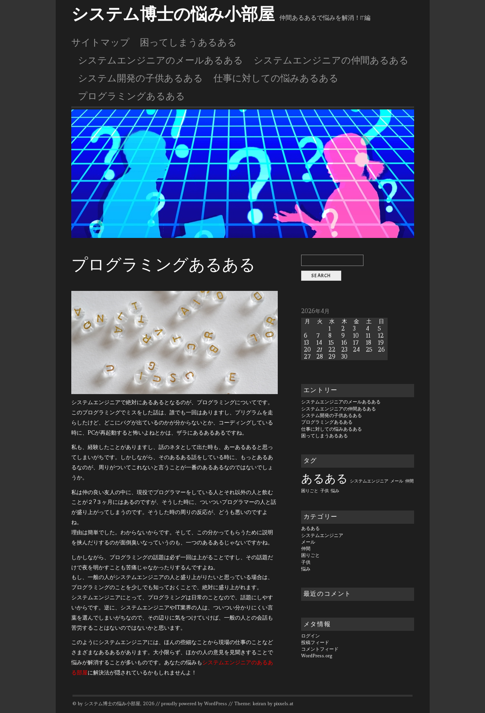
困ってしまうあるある (188, 42)
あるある (310, 528)
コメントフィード (320, 649)
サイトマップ (100, 42)
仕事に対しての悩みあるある (276, 78)
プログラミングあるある (131, 96)
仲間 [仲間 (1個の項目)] (409, 481)
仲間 (305, 548)
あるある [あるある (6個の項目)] (324, 478)
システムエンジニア (322, 535)
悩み (305, 569)
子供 (305, 562)
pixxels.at (283, 703)
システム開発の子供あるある (140, 78)
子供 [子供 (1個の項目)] (324, 490)
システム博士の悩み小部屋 (173, 14)
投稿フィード (315, 642)
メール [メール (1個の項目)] (396, 481)
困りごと (310, 555)
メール (308, 542)
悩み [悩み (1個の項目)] (335, 490)
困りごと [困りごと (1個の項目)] (309, 490)
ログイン (310, 636)
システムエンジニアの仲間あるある (331, 60)
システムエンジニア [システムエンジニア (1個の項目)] (369, 481)
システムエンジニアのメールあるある (160, 60)
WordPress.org (316, 655)
